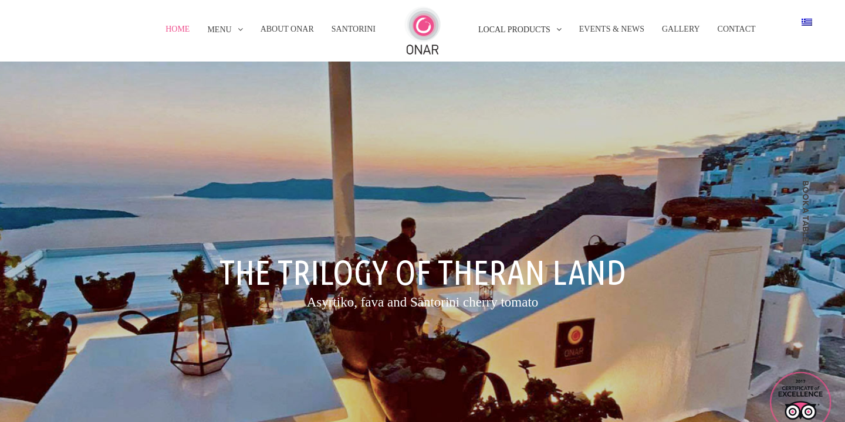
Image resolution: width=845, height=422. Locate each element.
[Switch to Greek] (807, 22)
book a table (805, 211)
